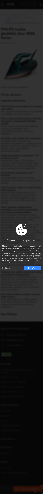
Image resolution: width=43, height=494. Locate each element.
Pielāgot (6, 268)
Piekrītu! (32, 268)
